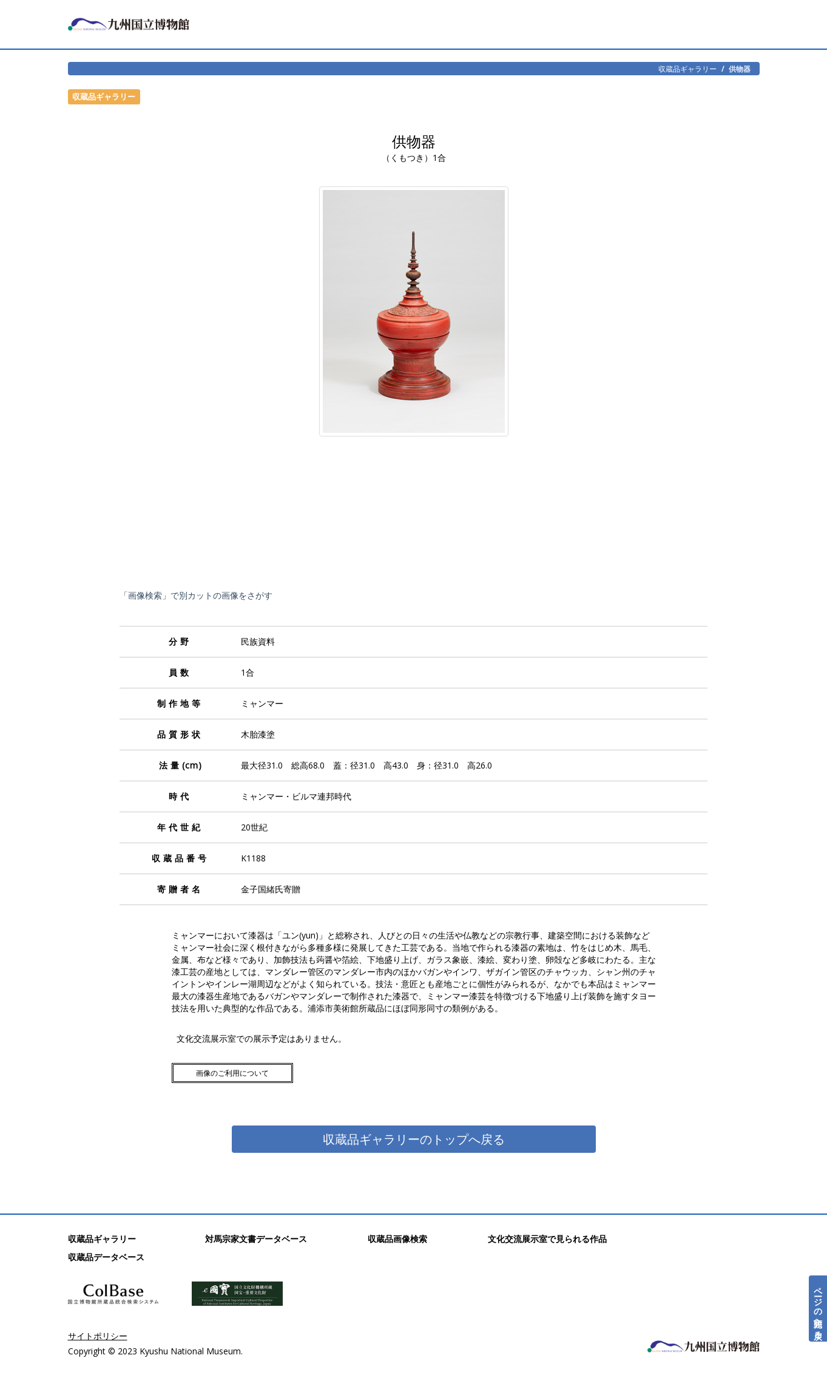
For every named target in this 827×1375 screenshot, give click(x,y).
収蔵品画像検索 (397, 1238)
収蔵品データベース (106, 1257)
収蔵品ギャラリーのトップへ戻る (414, 1139)
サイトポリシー (97, 1336)
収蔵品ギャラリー (687, 68)
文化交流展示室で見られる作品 (547, 1238)
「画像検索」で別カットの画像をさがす (196, 595)
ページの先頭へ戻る (818, 1309)
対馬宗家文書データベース (256, 1238)
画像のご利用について (232, 1073)
